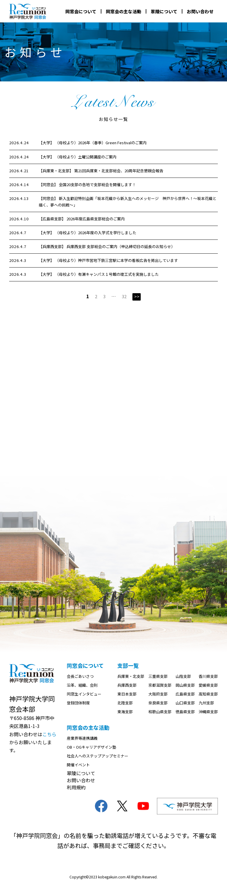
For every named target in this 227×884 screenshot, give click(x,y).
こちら (49, 734)
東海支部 (125, 712)
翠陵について (164, 11)
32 (124, 296)
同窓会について (80, 11)
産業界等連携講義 (82, 738)
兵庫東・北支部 (130, 676)
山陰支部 (183, 676)
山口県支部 (185, 703)
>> (137, 296)
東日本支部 (127, 694)
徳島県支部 (185, 712)
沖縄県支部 (208, 712)
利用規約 (76, 787)
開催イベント (78, 765)
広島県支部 (185, 694)
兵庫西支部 (127, 685)
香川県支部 (208, 676)
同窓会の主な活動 (123, 11)
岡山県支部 (185, 685)
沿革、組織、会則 (82, 685)
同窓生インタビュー (84, 694)
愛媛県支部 (208, 685)
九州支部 (206, 703)
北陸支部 (125, 703)
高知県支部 (208, 694)
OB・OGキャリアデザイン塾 (91, 747)
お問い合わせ (200, 11)
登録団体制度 (78, 703)
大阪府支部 (158, 694)
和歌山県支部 (159, 712)
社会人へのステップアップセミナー (97, 756)
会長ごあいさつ (80, 676)
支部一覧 (128, 666)
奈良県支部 (158, 703)
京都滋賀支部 (159, 685)
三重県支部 (158, 676)
